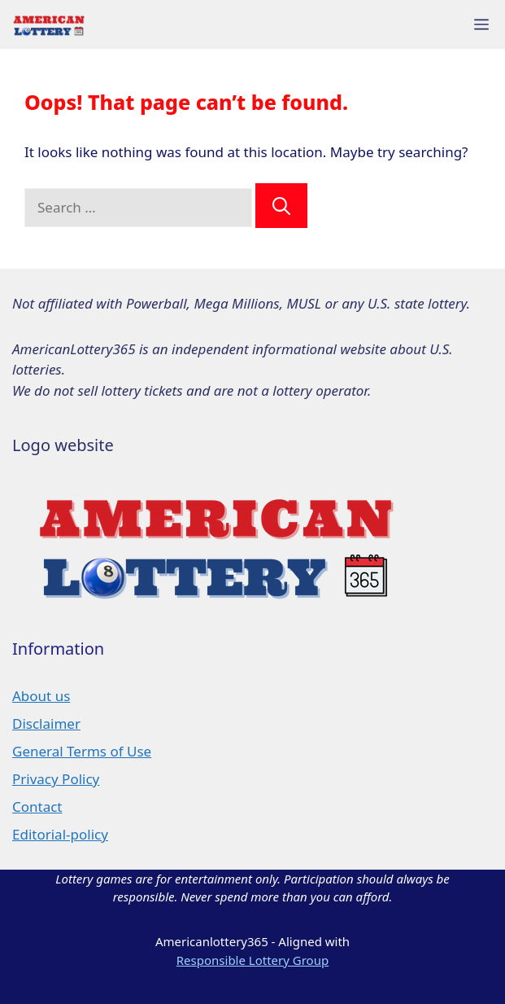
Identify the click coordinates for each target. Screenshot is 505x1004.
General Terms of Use (81, 751)
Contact (37, 806)
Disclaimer (46, 723)
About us (41, 695)
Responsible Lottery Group (252, 960)
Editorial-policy (60, 834)
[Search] (281, 205)
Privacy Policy (55, 778)
